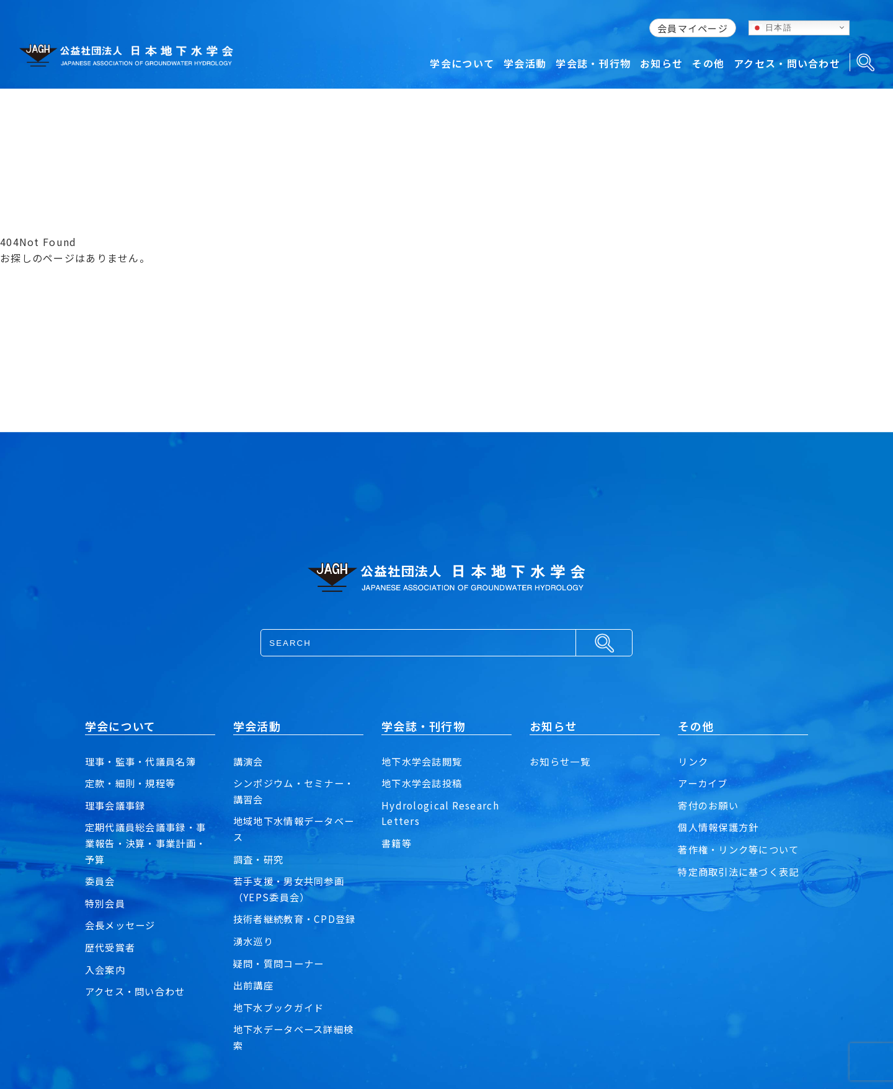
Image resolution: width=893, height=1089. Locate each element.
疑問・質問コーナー (281, 963)
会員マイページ (692, 28)
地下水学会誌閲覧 (424, 761)
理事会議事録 (117, 805)
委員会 (101, 880)
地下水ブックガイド (281, 1007)
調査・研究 (260, 859)
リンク (694, 761)
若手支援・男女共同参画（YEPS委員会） (292, 888)
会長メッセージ (122, 924)
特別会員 (106, 903)
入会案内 (106, 969)
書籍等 (397, 842)
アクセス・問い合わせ (138, 991)
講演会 (249, 761)
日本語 (772, 27)
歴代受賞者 (111, 947)
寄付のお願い (710, 805)
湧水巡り (254, 940)
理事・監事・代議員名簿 (144, 761)
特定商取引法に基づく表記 (742, 871)
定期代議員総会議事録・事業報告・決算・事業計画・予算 (149, 842)
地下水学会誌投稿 (424, 782)
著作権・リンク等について (742, 849)
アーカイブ (704, 782)
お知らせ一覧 (562, 761)
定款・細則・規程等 (133, 782)
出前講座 (254, 984)
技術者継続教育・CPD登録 (297, 918)
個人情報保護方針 (720, 826)
